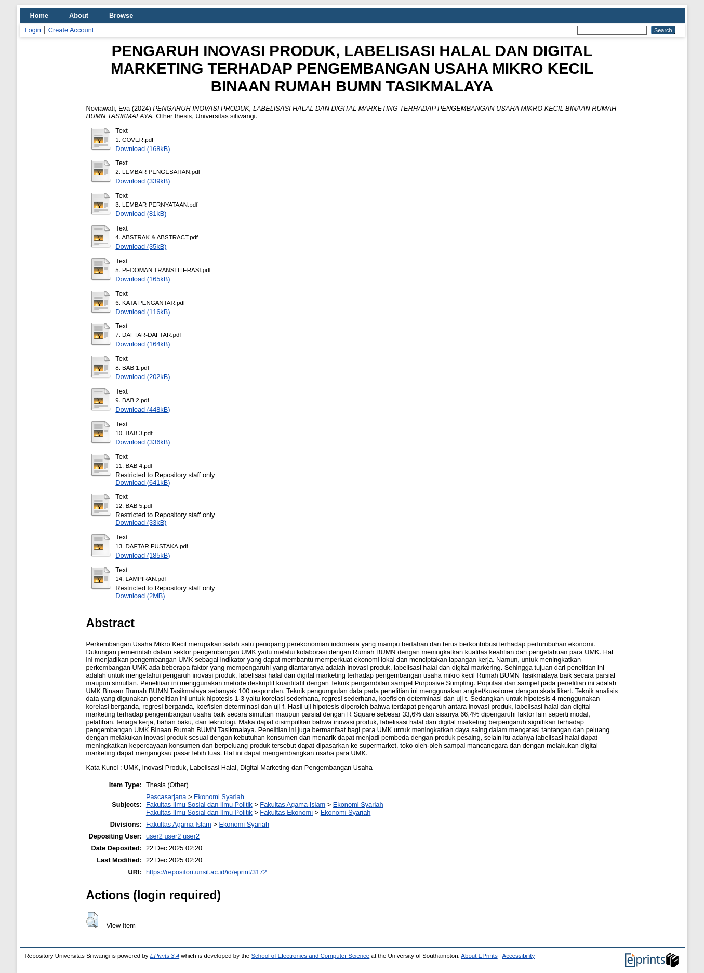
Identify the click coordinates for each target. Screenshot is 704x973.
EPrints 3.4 (164, 956)
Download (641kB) (142, 482)
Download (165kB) (142, 279)
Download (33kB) (140, 522)
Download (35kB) (140, 246)
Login (33, 30)
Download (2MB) (140, 596)
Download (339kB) (142, 181)
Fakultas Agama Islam (292, 804)
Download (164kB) (142, 344)
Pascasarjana (166, 797)
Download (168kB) (142, 149)
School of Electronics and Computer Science (310, 956)
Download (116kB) (142, 312)
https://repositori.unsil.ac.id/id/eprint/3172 (206, 872)
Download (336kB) (142, 442)
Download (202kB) (142, 377)
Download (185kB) (142, 555)
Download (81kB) (140, 214)
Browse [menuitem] (121, 15)
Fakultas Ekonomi (286, 812)
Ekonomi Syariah (219, 797)
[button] (92, 920)
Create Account (71, 30)
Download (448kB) (142, 409)
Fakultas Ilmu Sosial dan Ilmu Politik (199, 804)
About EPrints (479, 956)
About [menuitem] (78, 15)
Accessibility (518, 956)
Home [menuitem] (39, 15)
